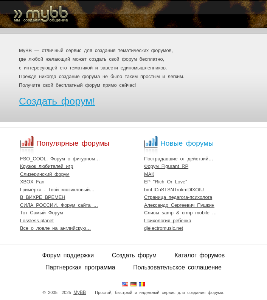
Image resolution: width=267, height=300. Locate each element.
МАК (149, 174)
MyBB (79, 292)
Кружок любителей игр (46, 166)
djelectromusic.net (163, 228)
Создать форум (134, 255)
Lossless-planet (37, 220)
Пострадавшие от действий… (178, 159)
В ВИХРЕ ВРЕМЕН (42, 197)
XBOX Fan (32, 182)
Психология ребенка (167, 220)
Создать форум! (57, 101)
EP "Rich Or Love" (165, 182)
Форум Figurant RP (166, 166)
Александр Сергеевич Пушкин (179, 205)
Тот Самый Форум (41, 212)
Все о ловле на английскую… (55, 228)
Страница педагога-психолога (178, 197)
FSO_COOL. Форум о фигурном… (60, 159)
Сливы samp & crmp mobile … (180, 212)
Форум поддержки (68, 255)
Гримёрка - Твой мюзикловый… (57, 189)
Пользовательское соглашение (177, 267)
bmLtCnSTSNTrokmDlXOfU (174, 189)
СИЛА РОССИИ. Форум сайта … (59, 205)
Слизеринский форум (45, 174)
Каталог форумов (200, 255)
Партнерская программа (80, 267)
